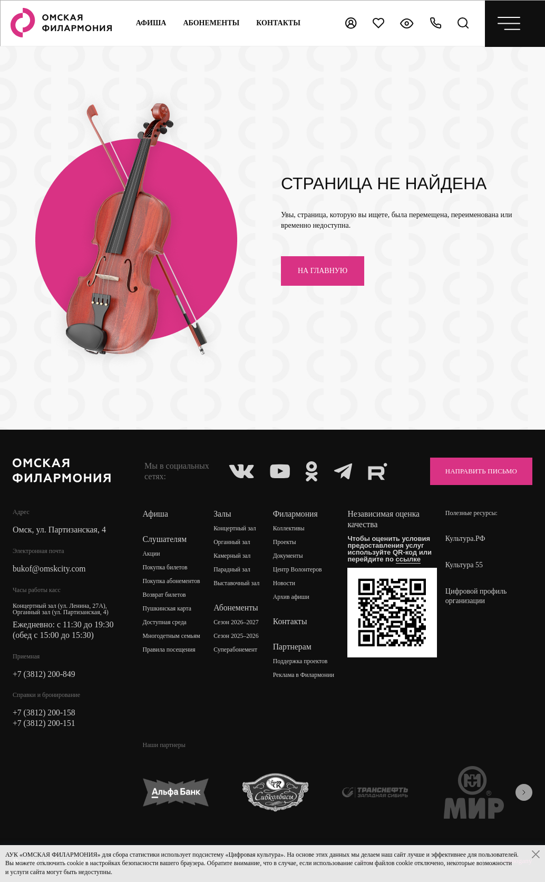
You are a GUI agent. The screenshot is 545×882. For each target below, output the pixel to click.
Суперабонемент (236, 650)
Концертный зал (236, 528)
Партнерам (293, 646)
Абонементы (211, 23)
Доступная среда (165, 622)
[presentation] (523, 793)
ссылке (409, 559)
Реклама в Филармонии (305, 675)
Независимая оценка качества (385, 519)
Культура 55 (464, 565)
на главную (322, 271)
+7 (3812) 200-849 (44, 674)
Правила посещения (170, 650)
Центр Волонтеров (299, 570)
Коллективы (290, 528)
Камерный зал (233, 556)
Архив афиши (292, 597)
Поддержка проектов (301, 661)
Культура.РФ (465, 538)
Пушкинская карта (168, 609)
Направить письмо (477, 471)
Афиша (150, 23)
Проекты (285, 542)
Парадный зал (233, 570)
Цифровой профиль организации (476, 596)
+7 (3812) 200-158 (44, 713)
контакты (278, 23)
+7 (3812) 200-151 (44, 723)
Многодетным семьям (172, 636)
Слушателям (165, 539)
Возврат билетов (165, 595)
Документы (289, 556)
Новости (285, 583)
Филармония (296, 513)
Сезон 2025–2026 (237, 636)
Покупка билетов (166, 567)
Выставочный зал (237, 583)
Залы (223, 513)
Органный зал (232, 542)
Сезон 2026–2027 (237, 622)
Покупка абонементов (172, 581)
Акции (152, 554)
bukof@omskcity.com (50, 568)
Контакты (291, 621)
